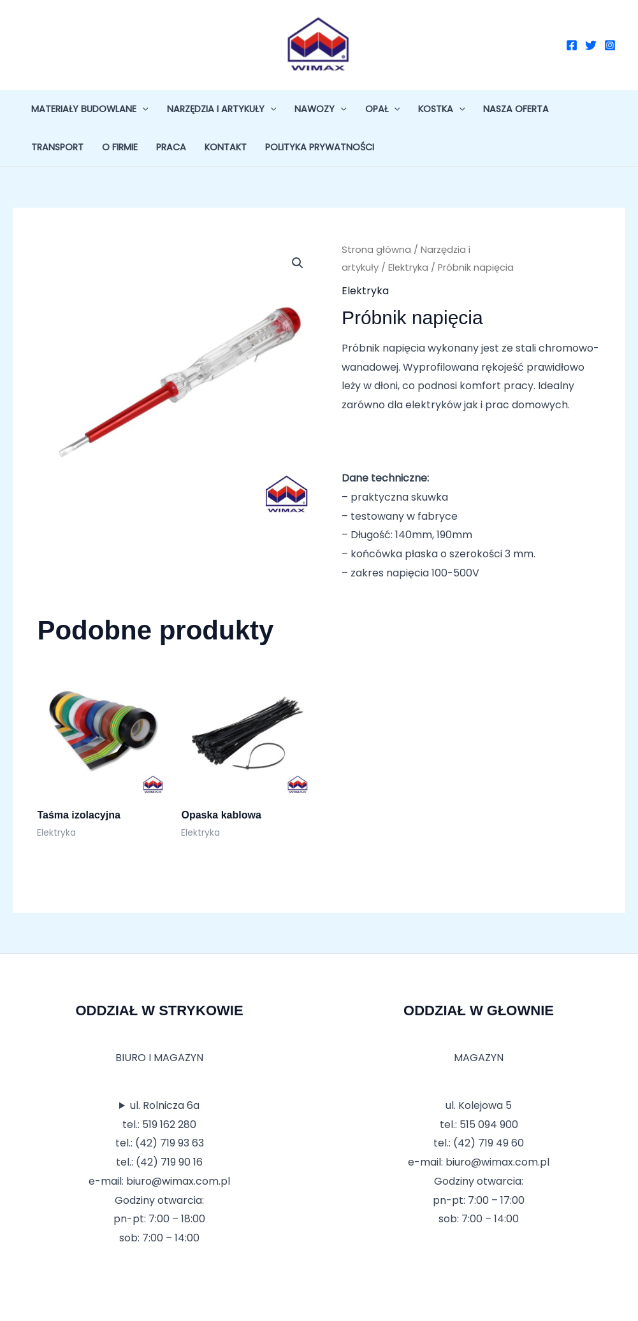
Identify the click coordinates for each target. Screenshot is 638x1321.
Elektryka (408, 267)
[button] (297, 263)
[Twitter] (591, 45)
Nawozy (320, 109)
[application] (142, 109)
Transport (57, 147)
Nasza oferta (516, 109)
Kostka (441, 109)
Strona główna (376, 249)
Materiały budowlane (90, 109)
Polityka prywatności (319, 147)
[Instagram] (610, 45)
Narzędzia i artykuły (222, 109)
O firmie (120, 147)
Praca (171, 147)
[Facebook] (571, 45)
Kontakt (226, 147)
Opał (382, 109)
